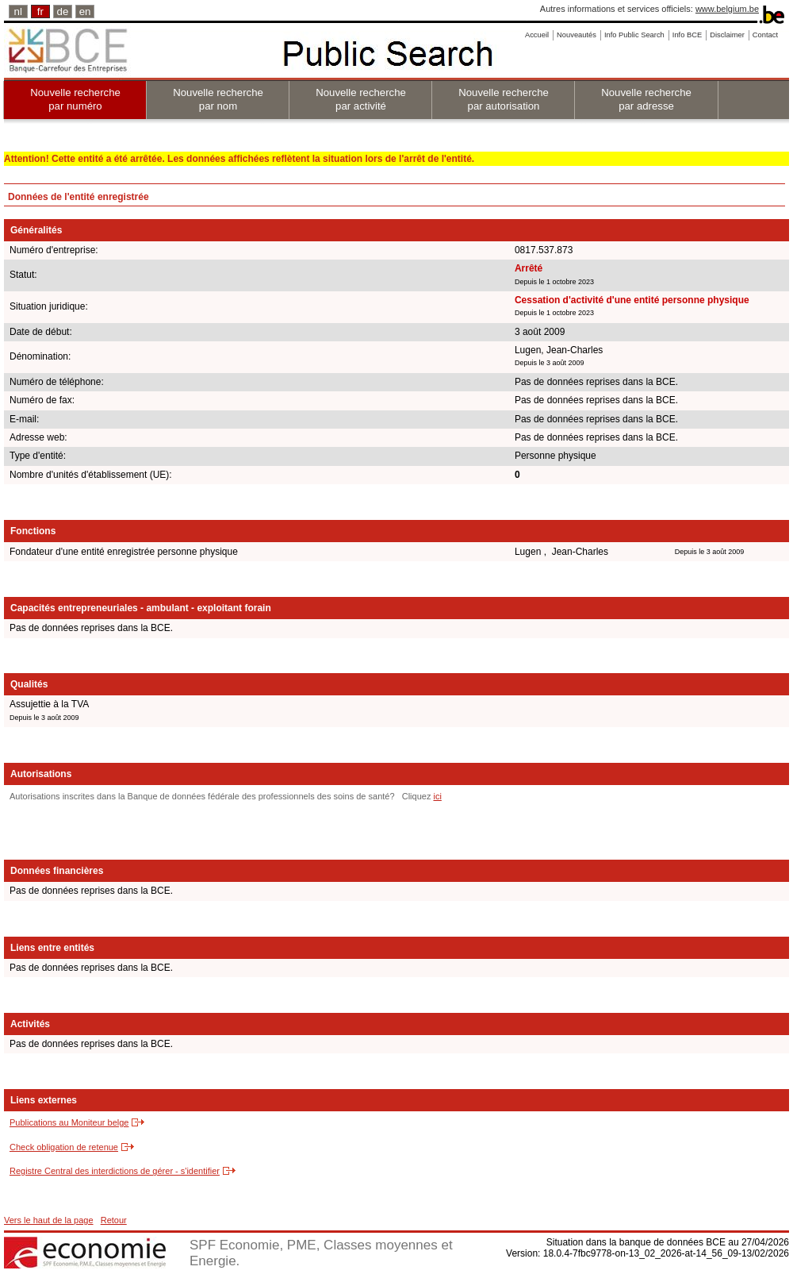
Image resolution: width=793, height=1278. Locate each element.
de (63, 11)
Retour (114, 1220)
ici (437, 796)
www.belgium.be (727, 8)
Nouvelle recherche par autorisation (503, 99)
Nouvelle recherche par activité (361, 99)
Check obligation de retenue (64, 1147)
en (85, 11)
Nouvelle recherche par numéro (75, 99)
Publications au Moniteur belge (69, 1122)
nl (18, 11)
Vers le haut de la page (49, 1220)
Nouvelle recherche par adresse (646, 99)
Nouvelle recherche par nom (218, 99)
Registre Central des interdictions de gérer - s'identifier (115, 1171)
